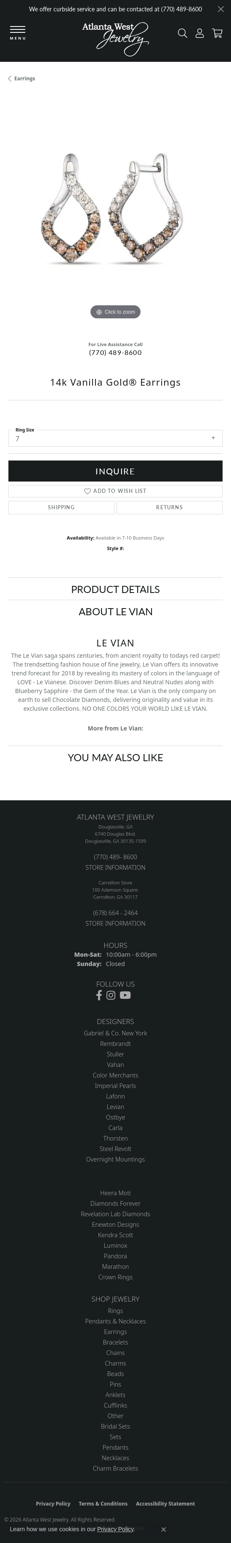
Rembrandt (115, 1044)
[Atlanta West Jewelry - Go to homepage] (116, 41)
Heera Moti (115, 1193)
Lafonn (115, 1096)
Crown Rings (115, 1277)
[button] (180, 35)
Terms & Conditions (103, 1503)
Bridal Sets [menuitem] (115, 1426)
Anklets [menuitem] (115, 1395)
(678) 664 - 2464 (115, 913)
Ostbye (115, 1117)
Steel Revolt (115, 1149)
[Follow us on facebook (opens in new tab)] (99, 995)
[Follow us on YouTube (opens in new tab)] (125, 995)
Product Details (115, 589)
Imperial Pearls (115, 1086)
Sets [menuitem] (115, 1437)
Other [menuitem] (115, 1416)
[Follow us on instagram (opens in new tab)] (110, 995)
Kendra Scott (115, 1235)
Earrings (24, 78)
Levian (115, 1107)
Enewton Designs (115, 1224)
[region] (115, 215)
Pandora (115, 1256)
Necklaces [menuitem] (115, 1458)
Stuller (116, 1054)
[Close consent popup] (163, 1529)
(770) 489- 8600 (115, 857)
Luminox (115, 1245)
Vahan (115, 1065)
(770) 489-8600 (115, 352)
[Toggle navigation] (17, 33)
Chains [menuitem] (115, 1353)
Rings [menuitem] (115, 1311)
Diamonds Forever (115, 1203)
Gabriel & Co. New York (115, 1033)
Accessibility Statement (165, 1503)
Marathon (115, 1266)
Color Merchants (115, 1075)
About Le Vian (116, 611)
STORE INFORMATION (115, 867)
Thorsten (115, 1138)
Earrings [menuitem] (115, 1332)
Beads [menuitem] (115, 1374)
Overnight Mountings (115, 1159)
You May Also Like (115, 757)
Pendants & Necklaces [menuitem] (115, 1321)
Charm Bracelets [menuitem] (115, 1468)
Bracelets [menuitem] (115, 1342)
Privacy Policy (53, 1503)
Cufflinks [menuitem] (115, 1405)
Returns (169, 507)
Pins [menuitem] (115, 1384)
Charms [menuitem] (115, 1363)
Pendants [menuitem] (116, 1447)
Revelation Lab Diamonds (115, 1214)
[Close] (220, 9)
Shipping (61, 507)
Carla (115, 1128)
